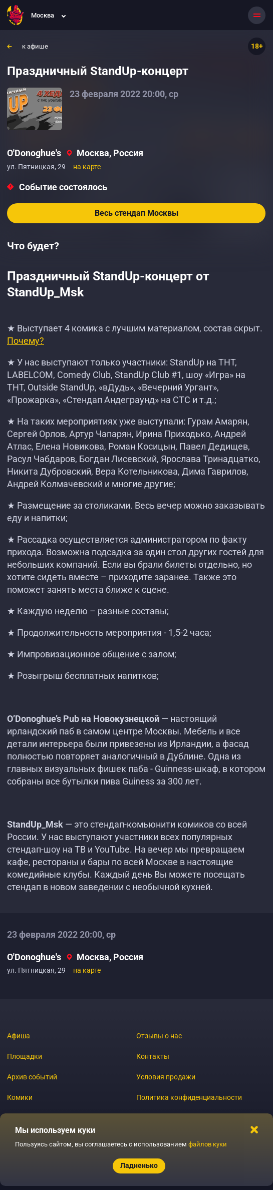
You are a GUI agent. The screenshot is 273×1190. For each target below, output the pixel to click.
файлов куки (207, 1144)
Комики (20, 1097)
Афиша (18, 1036)
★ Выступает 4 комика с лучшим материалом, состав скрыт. (134, 334)
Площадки (24, 1056)
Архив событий (32, 1077)
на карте (87, 167)
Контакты (152, 1056)
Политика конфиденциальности (189, 1097)
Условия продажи (165, 1077)
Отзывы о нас (159, 1036)
